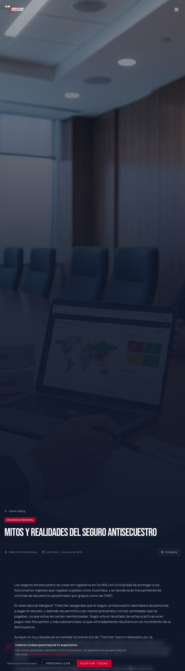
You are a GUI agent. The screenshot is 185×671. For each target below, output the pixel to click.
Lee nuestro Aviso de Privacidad (48, 654)
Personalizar (58, 663)
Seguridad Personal (20, 519)
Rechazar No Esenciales (22, 663)
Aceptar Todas (94, 663)
